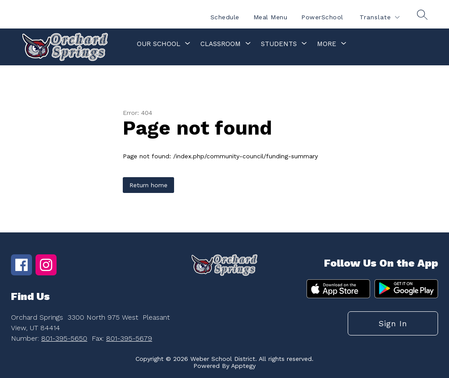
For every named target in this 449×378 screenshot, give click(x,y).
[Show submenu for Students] (279, 44)
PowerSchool (322, 17)
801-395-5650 (64, 338)
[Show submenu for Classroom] (220, 44)
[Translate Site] (379, 17)
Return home (148, 185)
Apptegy (243, 365)
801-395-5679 (129, 338)
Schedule (224, 17)
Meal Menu (270, 17)
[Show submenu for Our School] (158, 44)
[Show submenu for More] (326, 44)
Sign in (392, 323)
